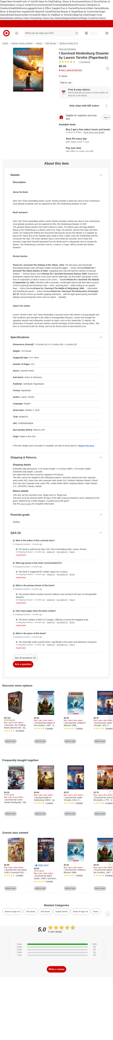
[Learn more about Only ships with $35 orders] (85, 105)
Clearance (18, 15)
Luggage (30, 8)
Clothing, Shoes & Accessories (68, 1)
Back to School (63, 15)
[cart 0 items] (107, 33)
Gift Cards (45, 11)
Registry (67, 18)
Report (72, 552)
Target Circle (87, 18)
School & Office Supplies (48, 8)
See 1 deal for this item (70, 70)
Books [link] (95, 912)
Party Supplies (23, 11)
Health (13, 8)
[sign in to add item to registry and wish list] (106, 117)
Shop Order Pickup (27, 18)
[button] (41, 865)
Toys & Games (68, 8)
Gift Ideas (35, 11)
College (75, 15)
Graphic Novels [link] (62, 912)
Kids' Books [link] (30, 912)
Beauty (72, 5)
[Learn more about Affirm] (85, 149)
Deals (10, 15)
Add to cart (65, 82)
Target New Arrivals (10, 1)
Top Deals (84, 15)
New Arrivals (30, 15)
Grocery (36, 5)
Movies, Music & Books (22, 43)
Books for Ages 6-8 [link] (80, 912)
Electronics (81, 8)
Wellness (21, 8)
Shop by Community (88, 11)
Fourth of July (27, 1)
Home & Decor (92, 1)
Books (39, 43)
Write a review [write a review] (56, 969)
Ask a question (23, 664)
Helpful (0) (51, 552)
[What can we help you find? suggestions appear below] (51, 33)
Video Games (94, 8)
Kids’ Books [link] (45, 912)
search (77, 33)
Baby (66, 5)
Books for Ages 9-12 (68, 43)
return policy (26, 504)
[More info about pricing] (108, 68)
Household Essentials (52, 5)
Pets (53, 11)
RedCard (76, 18)
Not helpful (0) (62, 552)
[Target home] (6, 33)
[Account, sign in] (92, 33)
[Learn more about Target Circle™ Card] (85, 140)
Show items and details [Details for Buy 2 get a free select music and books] (93, 132)
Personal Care (83, 5)
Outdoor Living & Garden (19, 5)
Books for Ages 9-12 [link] (13, 912)
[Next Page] (110, 717)
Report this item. (86, 446)
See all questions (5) (25, 658)
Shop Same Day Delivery (50, 18)
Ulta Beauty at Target (67, 11)
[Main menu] (16, 33)
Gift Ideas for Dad (43, 1)
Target (5, 43)
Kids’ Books (50, 43)
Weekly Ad (11, 18)
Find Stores (100, 18)
